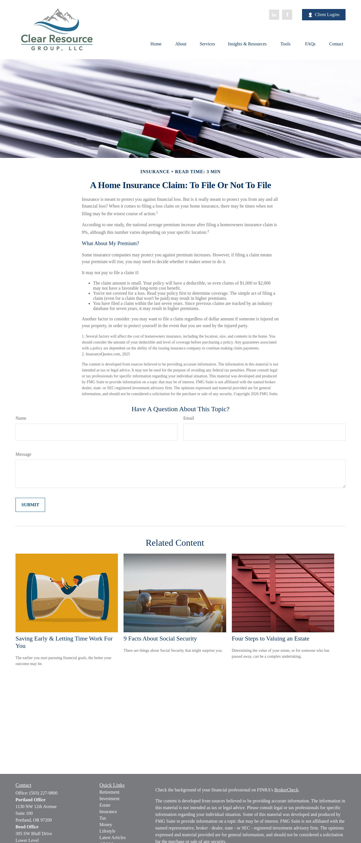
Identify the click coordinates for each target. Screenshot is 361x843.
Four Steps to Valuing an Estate (270, 638)
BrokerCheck (286, 789)
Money (106, 824)
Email (188, 418)
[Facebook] (287, 15)
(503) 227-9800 (43, 793)
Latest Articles (113, 837)
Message (23, 454)
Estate (105, 805)
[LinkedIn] (274, 15)
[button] (156, 44)
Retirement (110, 792)
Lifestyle (108, 831)
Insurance (108, 811)
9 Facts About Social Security (160, 638)
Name (21, 418)
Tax (103, 818)
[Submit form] (30, 505)
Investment (110, 798)
